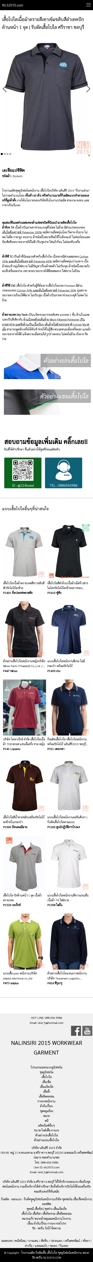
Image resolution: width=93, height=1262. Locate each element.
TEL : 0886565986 (64, 473)
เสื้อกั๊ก (46, 1091)
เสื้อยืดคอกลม (46, 1096)
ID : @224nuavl (23, 473)
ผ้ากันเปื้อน (46, 1106)
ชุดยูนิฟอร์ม (46, 1072)
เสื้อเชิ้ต (46, 1082)
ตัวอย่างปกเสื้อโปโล (46, 1135)
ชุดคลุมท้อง (46, 1111)
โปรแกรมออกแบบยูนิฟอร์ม (46, 1067)
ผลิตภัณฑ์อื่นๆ (46, 1125)
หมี (46, 1120)
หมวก (46, 1116)
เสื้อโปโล (46, 1077)
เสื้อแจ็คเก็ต (46, 1087)
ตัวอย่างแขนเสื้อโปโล (46, 1140)
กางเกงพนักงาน (46, 1101)
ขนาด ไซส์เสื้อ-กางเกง (46, 1130)
